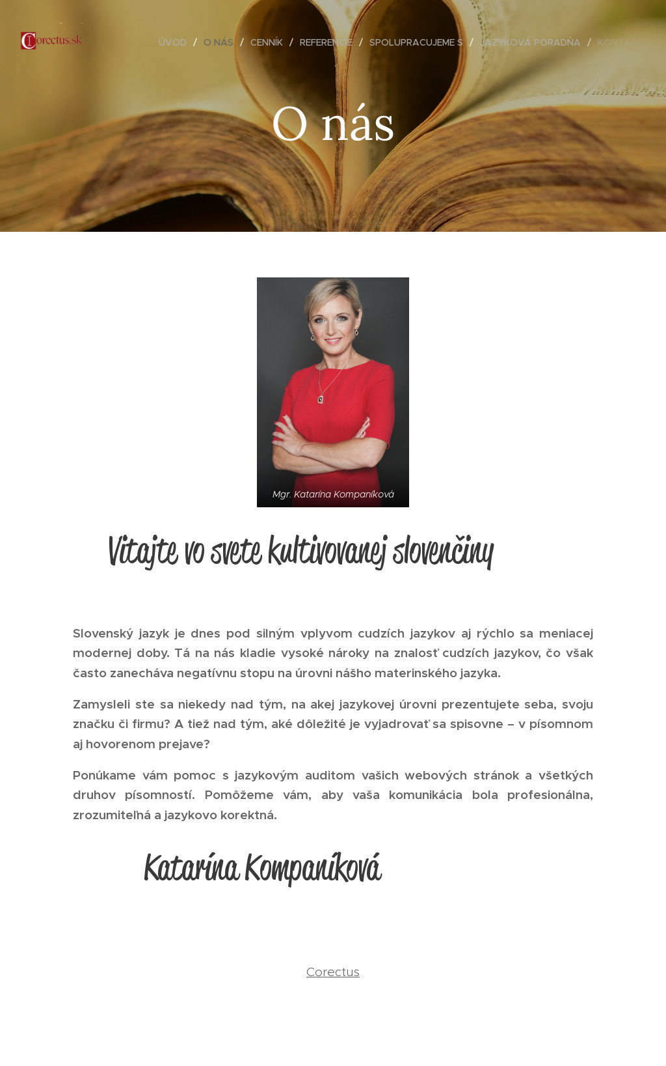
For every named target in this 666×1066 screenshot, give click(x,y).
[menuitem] (176, 42)
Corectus (333, 971)
